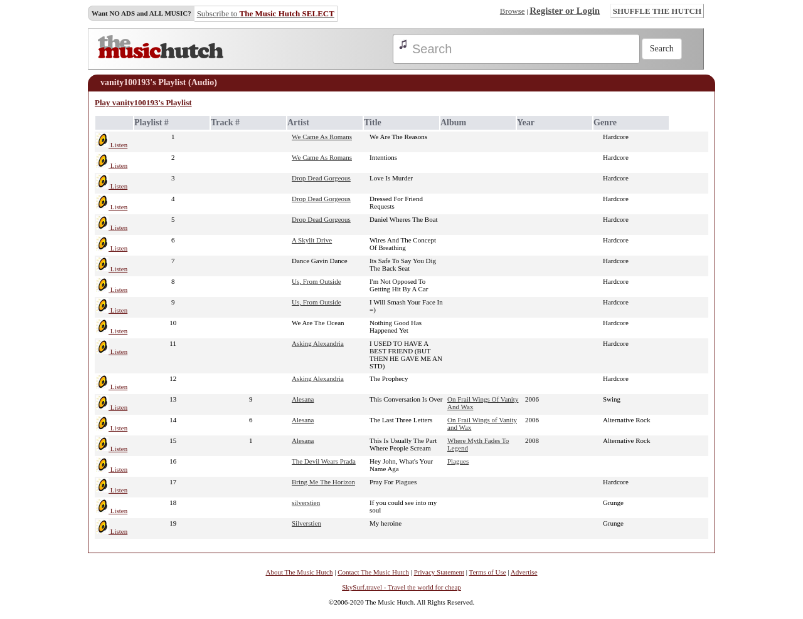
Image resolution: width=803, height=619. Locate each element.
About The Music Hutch (298, 572)
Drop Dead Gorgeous (321, 178)
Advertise (524, 572)
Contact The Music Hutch (373, 572)
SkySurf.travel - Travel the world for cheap (401, 587)
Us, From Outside (316, 281)
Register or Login (564, 11)
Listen (111, 144)
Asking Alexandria (318, 343)
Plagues (458, 461)
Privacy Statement (439, 572)
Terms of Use (487, 572)
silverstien (306, 502)
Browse (512, 11)
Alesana (303, 399)
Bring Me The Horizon (323, 482)
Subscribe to (265, 13)
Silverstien (306, 523)
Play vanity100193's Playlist (143, 102)
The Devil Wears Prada (324, 461)
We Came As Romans (322, 136)
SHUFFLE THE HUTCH (657, 11)
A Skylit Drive (312, 240)
